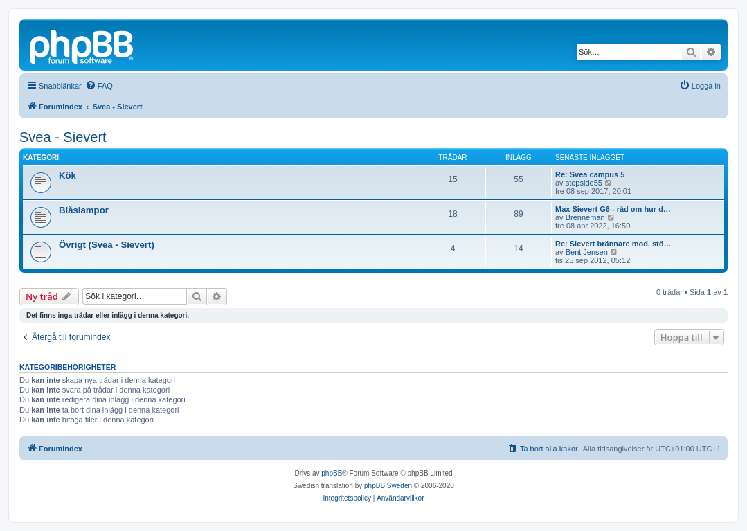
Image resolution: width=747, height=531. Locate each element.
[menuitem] (99, 86)
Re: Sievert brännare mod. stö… (613, 244)
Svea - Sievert (63, 137)
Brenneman (585, 217)
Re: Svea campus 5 (589, 174)
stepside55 (584, 183)
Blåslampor (84, 210)
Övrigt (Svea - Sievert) (106, 245)
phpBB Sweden (388, 485)
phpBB (331, 473)
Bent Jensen (587, 252)
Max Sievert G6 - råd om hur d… (613, 209)
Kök (67, 175)
